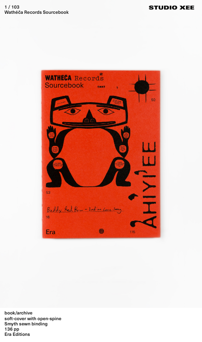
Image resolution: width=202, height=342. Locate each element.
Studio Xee (171, 8)
